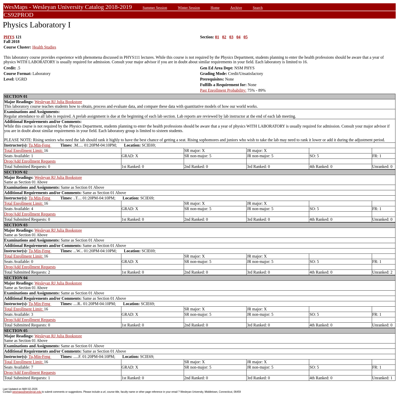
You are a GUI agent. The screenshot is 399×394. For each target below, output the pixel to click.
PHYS (9, 37)
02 (224, 37)
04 (238, 37)
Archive (236, 8)
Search (258, 8)
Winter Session (189, 8)
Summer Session (154, 8)
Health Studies (44, 47)
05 (246, 37)
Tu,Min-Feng (39, 145)
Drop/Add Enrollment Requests (30, 161)
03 (231, 37)
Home (215, 8)
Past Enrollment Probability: (223, 90)
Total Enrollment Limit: (24, 150)
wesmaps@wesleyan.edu (27, 391)
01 (217, 37)
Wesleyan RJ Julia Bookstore (58, 102)
